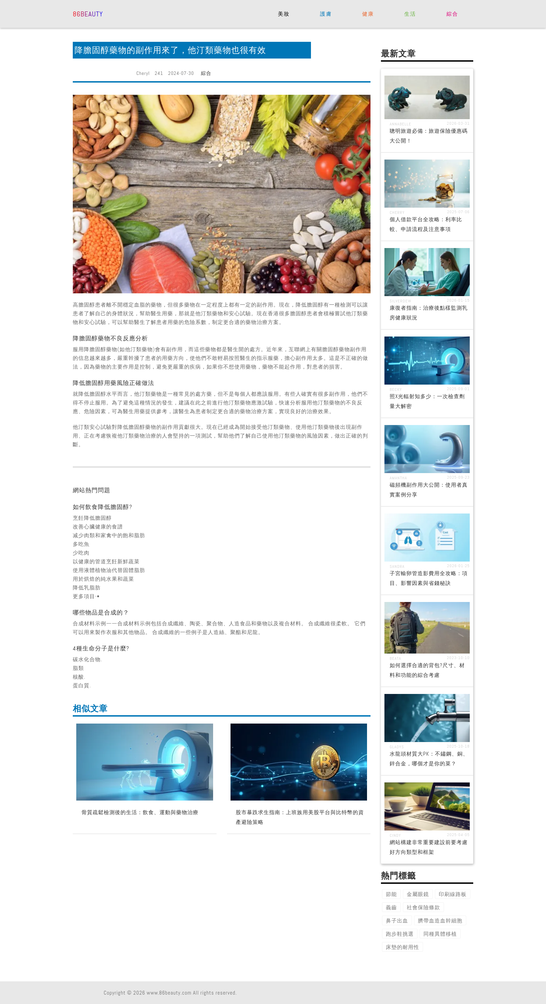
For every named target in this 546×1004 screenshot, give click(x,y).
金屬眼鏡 (418, 894)
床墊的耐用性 (402, 947)
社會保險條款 (423, 907)
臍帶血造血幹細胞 (440, 920)
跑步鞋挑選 (400, 933)
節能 (391, 894)
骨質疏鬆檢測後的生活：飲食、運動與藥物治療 (139, 812)
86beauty (88, 13)
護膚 (326, 13)
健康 (368, 13)
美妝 (283, 13)
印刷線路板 (453, 894)
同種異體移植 (440, 933)
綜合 (452, 13)
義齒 (391, 907)
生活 (410, 13)
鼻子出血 (397, 920)
